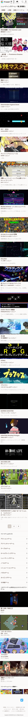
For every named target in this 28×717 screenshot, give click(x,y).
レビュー (9, 31)
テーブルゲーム (5, 548)
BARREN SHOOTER (7, 411)
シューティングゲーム (7, 558)
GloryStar (4, 259)
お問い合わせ (22, 709)
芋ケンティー (4, 463)
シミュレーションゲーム (8, 568)
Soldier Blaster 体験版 (8, 309)
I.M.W (2, 155)
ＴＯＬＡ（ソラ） (5, 413)
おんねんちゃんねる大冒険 (9, 234)
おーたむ (3, 515)
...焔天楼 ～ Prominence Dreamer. (12, 54)
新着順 (3, 10)
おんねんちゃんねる (6, 236)
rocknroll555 (4, 131)
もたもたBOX (4, 656)
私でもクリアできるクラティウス (11, 283)
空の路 (3, 336)
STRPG (3, 360)
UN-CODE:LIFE (5, 462)
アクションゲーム (6, 539)
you (2, 182)
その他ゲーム (5, 582)
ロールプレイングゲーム (8, 553)
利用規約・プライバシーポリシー (8, 707)
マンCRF (3, 260)
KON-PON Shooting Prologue (10, 435)
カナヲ (2, 679)
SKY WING (5, 129)
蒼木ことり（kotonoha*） (8, 285)
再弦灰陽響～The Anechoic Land (11, 30)
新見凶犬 (3, 31)
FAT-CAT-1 (4, 208)
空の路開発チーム (5, 338)
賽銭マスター (5, 80)
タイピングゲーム (6, 577)
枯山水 (2, 610)
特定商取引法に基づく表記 (20, 707)
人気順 (9, 10)
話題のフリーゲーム (19, 10)
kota (2, 82)
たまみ (2, 106)
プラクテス (4, 385)
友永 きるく (4, 633)
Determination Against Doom (10, 104)
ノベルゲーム (5, 563)
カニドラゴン (4, 362)
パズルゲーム (5, 573)
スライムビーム (5, 486)
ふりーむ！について (7, 709)
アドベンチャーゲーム (7, 543)
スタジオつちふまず (6, 387)
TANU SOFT (4, 437)
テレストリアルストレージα (9, 153)
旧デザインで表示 (15, 709)
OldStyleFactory (5, 311)
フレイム (3, 488)
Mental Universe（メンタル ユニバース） (13, 206)
